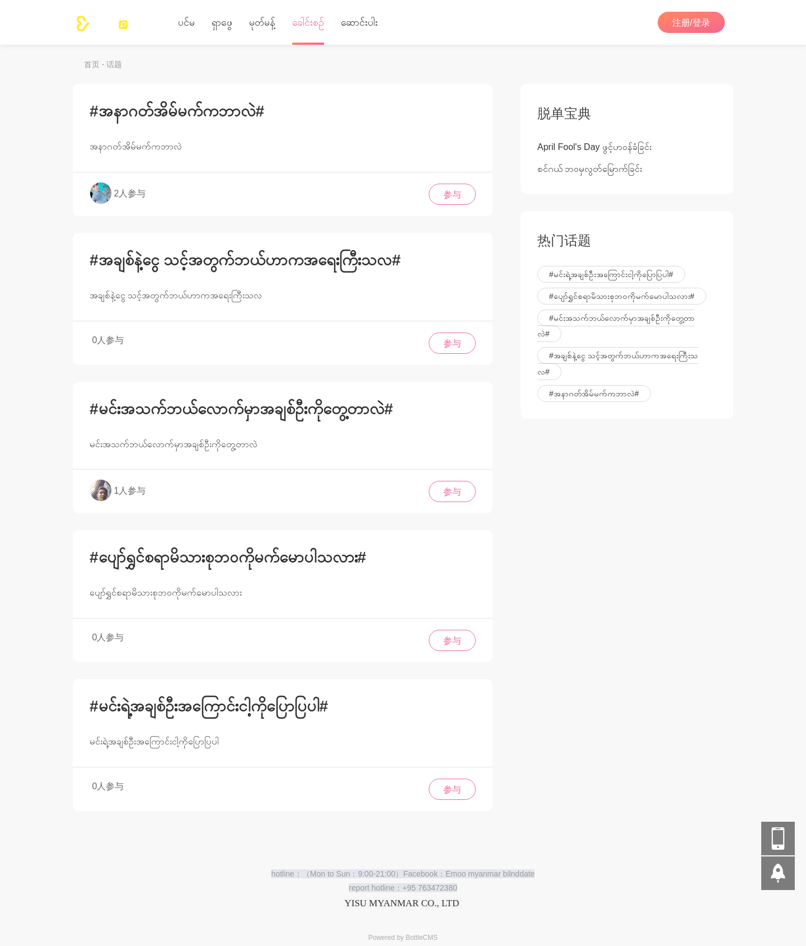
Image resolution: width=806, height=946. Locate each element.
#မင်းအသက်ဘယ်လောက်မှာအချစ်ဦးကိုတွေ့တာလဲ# (241, 406)
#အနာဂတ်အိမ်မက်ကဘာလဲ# (177, 108)
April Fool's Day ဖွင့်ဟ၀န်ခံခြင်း (594, 144)
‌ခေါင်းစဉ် (308, 22)
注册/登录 (691, 22)
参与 (452, 191)
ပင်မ (186, 22)
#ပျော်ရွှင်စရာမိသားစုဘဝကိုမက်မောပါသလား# (228, 554)
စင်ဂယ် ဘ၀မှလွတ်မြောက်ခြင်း (589, 166)
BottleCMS (422, 938)
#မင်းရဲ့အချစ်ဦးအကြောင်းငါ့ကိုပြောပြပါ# (209, 703)
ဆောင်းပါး (359, 22)
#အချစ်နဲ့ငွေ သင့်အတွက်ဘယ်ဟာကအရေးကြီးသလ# (245, 257)
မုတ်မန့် (262, 22)
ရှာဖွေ (222, 22)
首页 (92, 64)
